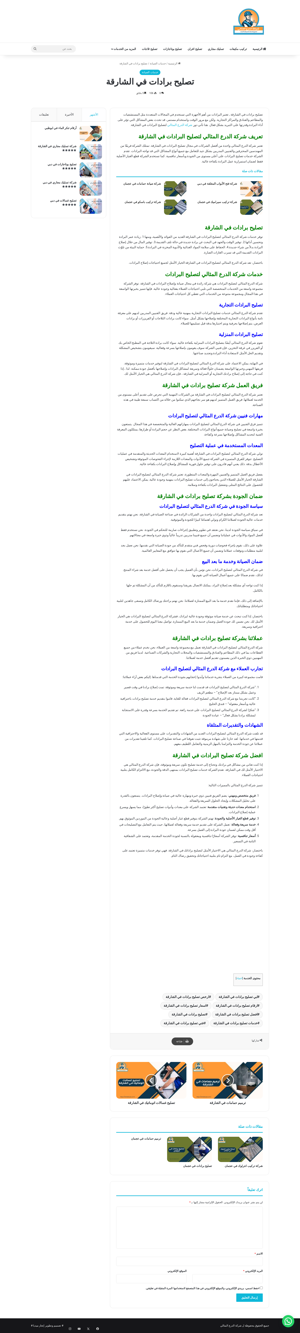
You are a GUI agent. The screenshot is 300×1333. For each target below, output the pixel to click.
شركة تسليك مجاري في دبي (57, 184)
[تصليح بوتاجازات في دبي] (89, 171)
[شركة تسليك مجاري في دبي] (89, 189)
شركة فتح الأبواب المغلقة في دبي (217, 183)
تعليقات (44, 114)
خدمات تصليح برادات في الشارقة (235, 1023)
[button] (288, 1321)
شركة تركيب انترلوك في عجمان (244, 1166)
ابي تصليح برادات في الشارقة (238, 997)
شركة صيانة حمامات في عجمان (142, 183)
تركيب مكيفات (238, 49)
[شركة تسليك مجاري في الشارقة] (89, 153)
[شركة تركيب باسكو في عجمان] (175, 207)
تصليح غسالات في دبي (61, 202)
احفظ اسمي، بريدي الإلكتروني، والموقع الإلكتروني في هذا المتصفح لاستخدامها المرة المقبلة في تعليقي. (202, 1288)
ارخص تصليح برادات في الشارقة (187, 997)
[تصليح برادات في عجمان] (189, 1149)
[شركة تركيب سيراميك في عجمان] (251, 207)
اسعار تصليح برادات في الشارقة (185, 1006)
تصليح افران (195, 49)
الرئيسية (259, 49)
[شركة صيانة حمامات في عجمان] (175, 188)
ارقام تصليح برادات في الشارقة (237, 1006)
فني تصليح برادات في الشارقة (184, 1023)
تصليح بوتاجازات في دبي (60, 166)
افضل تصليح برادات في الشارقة (236, 1014)
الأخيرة (69, 114)
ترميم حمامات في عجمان (146, 1138)
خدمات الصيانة (158, 63)
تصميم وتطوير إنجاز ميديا (47, 1325)
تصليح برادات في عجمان (197, 1166)
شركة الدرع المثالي (179, 125)
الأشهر (94, 114)
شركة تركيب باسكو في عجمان (143, 202)
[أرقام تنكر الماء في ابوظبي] (89, 135)
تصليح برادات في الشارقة (189, 1014)
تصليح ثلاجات (149, 49)
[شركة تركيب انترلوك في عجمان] (240, 1149)
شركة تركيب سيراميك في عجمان (217, 202)
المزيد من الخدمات (125, 49)
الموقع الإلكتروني (177, 1270)
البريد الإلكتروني (253, 1270)
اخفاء (239, 978)
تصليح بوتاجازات (172, 49)
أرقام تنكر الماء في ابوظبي (58, 129)
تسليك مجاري (216, 49)
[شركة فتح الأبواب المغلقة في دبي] (251, 188)
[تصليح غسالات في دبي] (89, 208)
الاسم (259, 1253)
